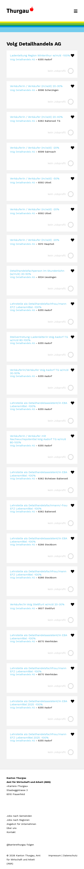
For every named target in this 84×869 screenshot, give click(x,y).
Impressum (54, 855)
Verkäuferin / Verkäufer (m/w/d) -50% (34, 178)
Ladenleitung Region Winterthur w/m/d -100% (40, 55)
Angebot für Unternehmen (21, 824)
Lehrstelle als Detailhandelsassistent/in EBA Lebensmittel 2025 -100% (38, 703)
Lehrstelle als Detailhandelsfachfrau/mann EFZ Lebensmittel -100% (38, 305)
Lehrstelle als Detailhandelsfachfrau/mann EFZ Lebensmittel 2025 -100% (38, 736)
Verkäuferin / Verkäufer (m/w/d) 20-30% (36, 86)
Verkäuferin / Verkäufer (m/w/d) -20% (34, 147)
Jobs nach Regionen (18, 820)
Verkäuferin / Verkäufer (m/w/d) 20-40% (36, 116)
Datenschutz (70, 855)
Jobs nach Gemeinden (19, 815)
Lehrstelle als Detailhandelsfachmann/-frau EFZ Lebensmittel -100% (38, 507)
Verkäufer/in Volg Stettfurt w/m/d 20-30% (37, 604)
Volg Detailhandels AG (22, 59)
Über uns (12, 828)
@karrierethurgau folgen (20, 844)
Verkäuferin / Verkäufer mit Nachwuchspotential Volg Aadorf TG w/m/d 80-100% (38, 439)
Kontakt (11, 832)
